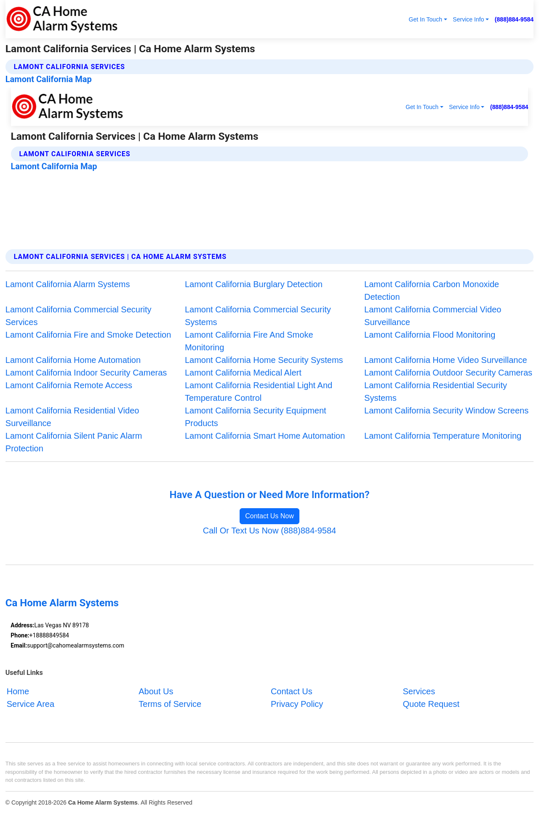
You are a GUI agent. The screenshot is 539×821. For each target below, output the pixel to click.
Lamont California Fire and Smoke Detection (88, 334)
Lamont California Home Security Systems (264, 360)
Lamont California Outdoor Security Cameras (448, 372)
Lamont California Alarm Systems (67, 284)
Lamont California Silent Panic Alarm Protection (73, 442)
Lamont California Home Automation (73, 360)
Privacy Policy (297, 704)
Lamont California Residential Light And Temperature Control (258, 392)
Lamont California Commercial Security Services (78, 316)
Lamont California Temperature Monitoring (442, 435)
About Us (156, 691)
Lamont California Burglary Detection (254, 284)
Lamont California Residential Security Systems (435, 392)
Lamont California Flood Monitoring (429, 334)
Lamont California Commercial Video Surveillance (432, 316)
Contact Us (291, 691)
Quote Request (431, 704)
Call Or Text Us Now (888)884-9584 (269, 530)
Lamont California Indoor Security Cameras (86, 372)
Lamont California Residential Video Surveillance (72, 417)
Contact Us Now (269, 516)
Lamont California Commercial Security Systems (258, 316)
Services (419, 691)
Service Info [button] (468, 19)
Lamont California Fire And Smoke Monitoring (249, 341)
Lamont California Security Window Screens (446, 410)
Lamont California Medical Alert (243, 372)
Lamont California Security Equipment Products (255, 417)
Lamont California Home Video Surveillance (445, 360)
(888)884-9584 (514, 19)
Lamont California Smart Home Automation (265, 435)
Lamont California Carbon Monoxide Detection (431, 290)
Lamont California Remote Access (68, 385)
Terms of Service (170, 704)
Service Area (30, 704)
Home (18, 691)
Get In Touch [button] (425, 19)
